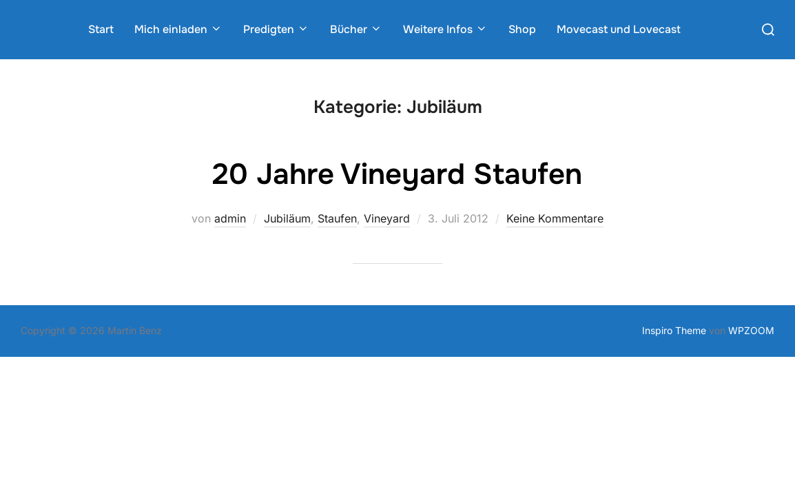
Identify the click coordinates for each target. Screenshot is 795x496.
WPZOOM (751, 330)
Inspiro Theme (674, 330)
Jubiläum (287, 218)
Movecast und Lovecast (619, 29)
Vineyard (387, 218)
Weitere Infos (445, 29)
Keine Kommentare (554, 218)
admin (230, 218)
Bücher (356, 29)
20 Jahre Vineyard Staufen (397, 174)
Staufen (337, 218)
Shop (522, 29)
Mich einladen (178, 29)
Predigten (276, 29)
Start (101, 29)
